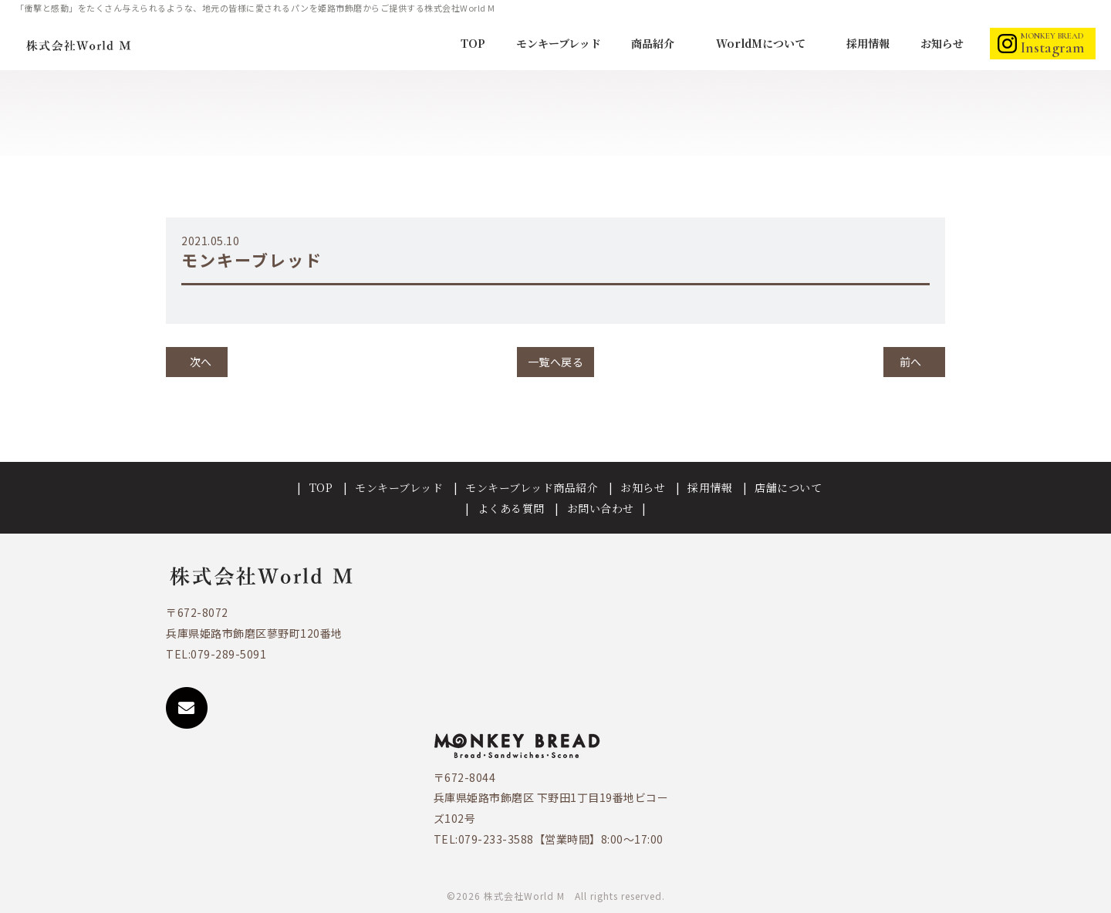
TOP (473, 43)
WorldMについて (762, 43)
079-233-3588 (496, 839)
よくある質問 (511, 508)
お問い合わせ (600, 508)
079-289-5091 (228, 654)
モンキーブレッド (558, 43)
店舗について (788, 487)
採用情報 (868, 43)
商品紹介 (654, 43)
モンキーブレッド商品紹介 (531, 487)
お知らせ (942, 43)
